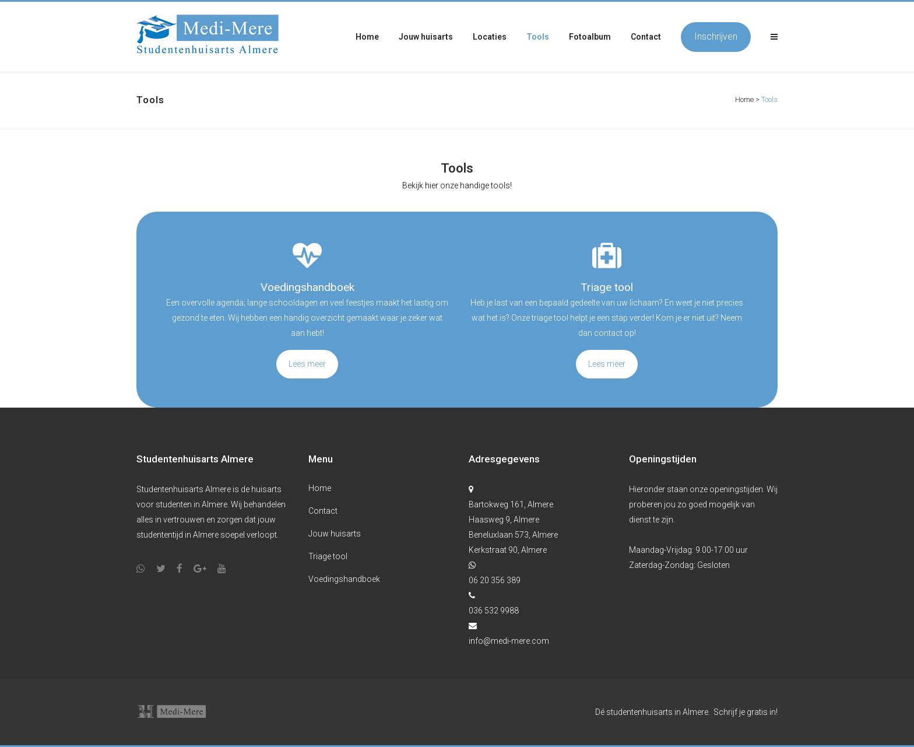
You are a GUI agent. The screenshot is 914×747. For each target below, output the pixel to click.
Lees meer (307, 364)
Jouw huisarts (334, 533)
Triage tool (327, 556)
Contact (323, 510)
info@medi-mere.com (509, 641)
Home (744, 99)
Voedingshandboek (344, 579)
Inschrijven (715, 36)
